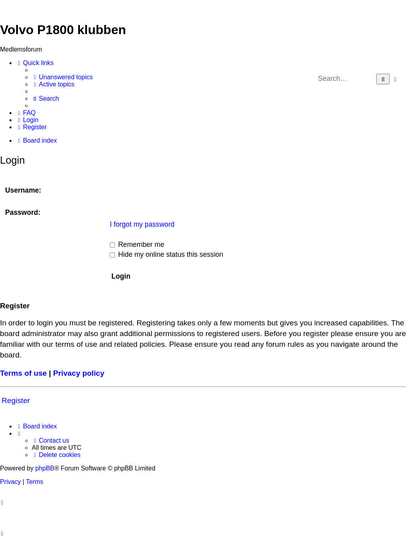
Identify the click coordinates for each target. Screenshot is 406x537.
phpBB (44, 468)
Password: (22, 212)
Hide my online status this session (166, 254)
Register (16, 400)
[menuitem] (62, 77)
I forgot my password (142, 224)
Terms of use (23, 373)
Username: (23, 190)
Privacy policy (78, 373)
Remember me (137, 244)
